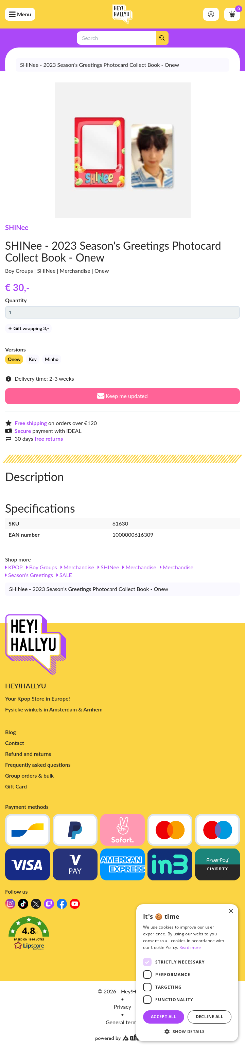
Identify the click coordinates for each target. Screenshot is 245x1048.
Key (32, 359)
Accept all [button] (163, 1017)
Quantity (16, 300)
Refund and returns (28, 753)
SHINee (17, 227)
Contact (14, 743)
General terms (122, 1022)
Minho (51, 359)
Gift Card (16, 786)
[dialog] (187, 972)
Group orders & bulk (29, 775)
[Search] (162, 38)
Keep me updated (122, 396)
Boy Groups (41, 567)
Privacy (122, 1006)
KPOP (14, 567)
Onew (14, 359)
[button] (122, 935)
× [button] (230, 911)
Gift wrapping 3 (28, 328)
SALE (64, 575)
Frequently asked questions (38, 764)
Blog (10, 732)
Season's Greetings (29, 575)
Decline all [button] (209, 1017)
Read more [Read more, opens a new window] (190, 947)
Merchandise (77, 567)
